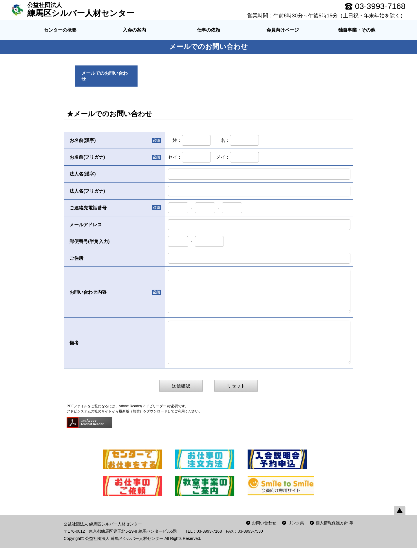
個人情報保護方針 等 (334, 522)
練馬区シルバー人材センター (80, 9)
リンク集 (296, 522)
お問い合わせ (264, 522)
